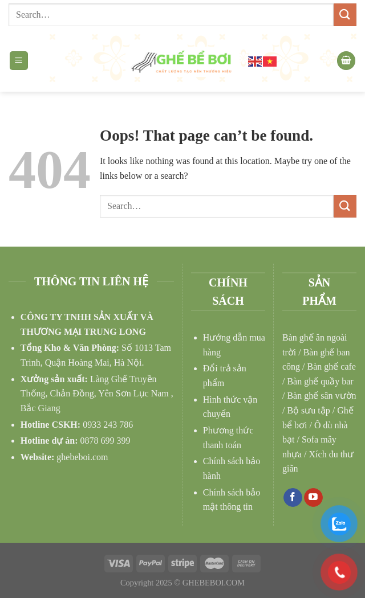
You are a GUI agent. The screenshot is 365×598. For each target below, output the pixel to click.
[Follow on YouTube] (313, 497)
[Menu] (19, 60)
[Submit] (345, 14)
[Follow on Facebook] (292, 497)
